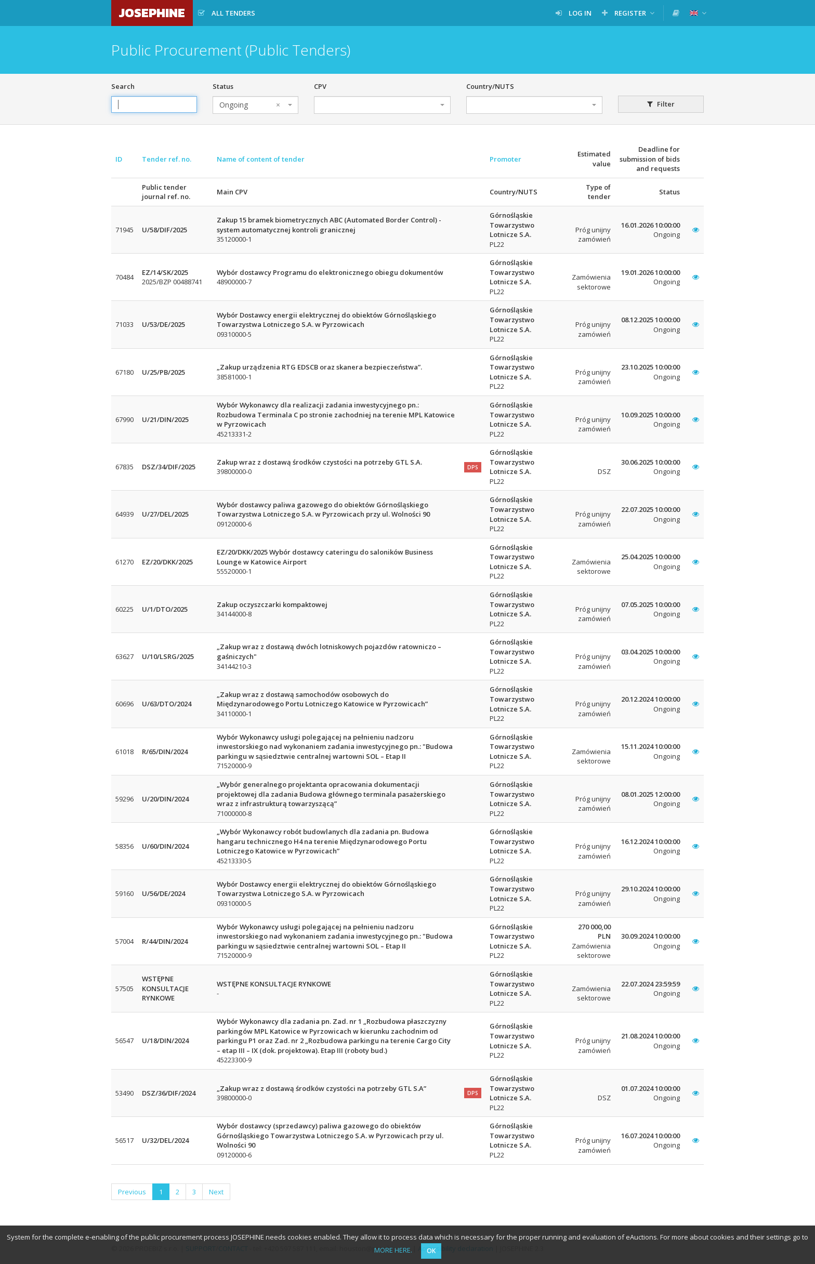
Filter (661, 104)
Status (223, 86)
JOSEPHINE (152, 13)
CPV (320, 86)
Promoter (505, 159)
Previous (132, 1191)
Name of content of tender (261, 159)
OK (431, 1250)
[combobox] (255, 105)
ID (118, 159)
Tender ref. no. (166, 159)
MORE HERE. (393, 1250)
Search (123, 86)
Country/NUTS (490, 86)
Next (216, 1191)
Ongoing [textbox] (249, 105)
